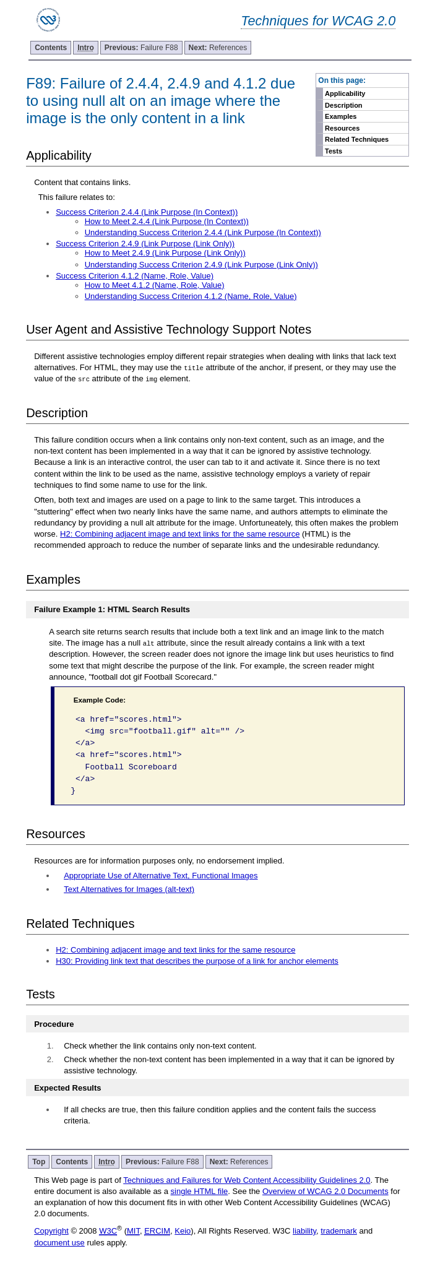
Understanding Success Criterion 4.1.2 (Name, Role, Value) (191, 296)
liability (304, 1230)
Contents (51, 47)
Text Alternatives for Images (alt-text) (129, 889)
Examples (340, 116)
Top (38, 1161)
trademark (339, 1230)
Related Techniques (357, 139)
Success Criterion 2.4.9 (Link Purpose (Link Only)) (145, 243)
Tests (333, 151)
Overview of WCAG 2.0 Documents (325, 1191)
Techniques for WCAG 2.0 (318, 20)
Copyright (51, 1230)
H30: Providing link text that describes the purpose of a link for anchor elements (197, 961)
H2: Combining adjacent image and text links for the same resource (179, 534)
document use (59, 1242)
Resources (342, 128)
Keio (182, 1230)
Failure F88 (141, 47)
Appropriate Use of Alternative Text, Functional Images (160, 875)
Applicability (345, 93)
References (218, 47)
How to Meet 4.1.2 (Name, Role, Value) (155, 285)
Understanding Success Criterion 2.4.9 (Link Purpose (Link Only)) (201, 264)
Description (344, 105)
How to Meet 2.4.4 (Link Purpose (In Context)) (167, 221)
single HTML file (199, 1191)
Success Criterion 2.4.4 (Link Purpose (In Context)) (147, 212)
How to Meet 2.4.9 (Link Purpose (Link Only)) (165, 252)
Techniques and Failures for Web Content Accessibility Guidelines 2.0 (246, 1180)
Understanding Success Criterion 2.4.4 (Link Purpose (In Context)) (203, 232)
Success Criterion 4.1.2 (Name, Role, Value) (134, 275)
